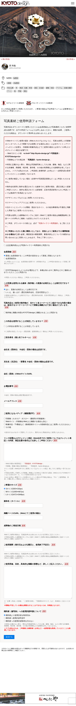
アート (9, 91)
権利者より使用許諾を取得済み (17, 615)
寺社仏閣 (10, 88)
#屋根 (9, 83)
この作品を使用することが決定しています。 (22, 326)
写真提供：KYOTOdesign (33, 463)
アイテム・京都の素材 (64, 88)
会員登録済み (10, 258)
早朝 (19, 91)
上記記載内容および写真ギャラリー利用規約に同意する (27, 245)
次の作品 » (70, 59)
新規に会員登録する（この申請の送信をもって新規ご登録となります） (33, 256)
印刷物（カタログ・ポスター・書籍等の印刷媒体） (25, 419)
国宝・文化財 (39, 88)
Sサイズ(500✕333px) (13, 489)
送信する (9, 637)
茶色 (25, 91)
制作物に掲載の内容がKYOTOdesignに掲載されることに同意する (31, 312)
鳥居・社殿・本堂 (26, 88)
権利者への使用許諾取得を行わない (19, 621)
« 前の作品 (5, 59)
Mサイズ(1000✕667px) (14, 492)
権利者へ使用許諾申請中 (14, 618)
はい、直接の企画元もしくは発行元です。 (21, 289)
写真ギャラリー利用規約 (48, 223)
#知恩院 (16, 83)
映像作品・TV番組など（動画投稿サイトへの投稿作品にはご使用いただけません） (37, 424)
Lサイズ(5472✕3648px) (14, 494)
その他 (7, 427)
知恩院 (15, 78)
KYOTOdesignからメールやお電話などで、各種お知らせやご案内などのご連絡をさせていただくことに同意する (38, 271)
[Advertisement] (38, 672)
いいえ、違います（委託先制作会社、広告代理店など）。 (27, 292)
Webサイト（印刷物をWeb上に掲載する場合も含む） (26, 421)
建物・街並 (50, 88)
